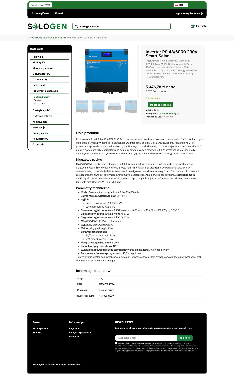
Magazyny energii (43, 68)
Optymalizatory (41, 73)
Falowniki (38, 56)
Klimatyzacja (40, 121)
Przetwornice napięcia (55, 37)
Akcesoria (38, 144)
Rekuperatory (40, 138)
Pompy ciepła (40, 133)
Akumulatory (40, 79)
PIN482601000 (106, 295)
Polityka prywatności (80, 332)
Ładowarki (39, 85)
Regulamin (74, 328)
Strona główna (40, 13)
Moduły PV (39, 62)
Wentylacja (39, 127)
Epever (37, 100)
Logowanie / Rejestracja (189, 13)
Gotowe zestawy (42, 115)
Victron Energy (42, 97)
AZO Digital (39, 103)
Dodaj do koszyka (160, 104)
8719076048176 (106, 284)
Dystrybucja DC (42, 110)
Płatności (74, 336)
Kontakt (60, 13)
